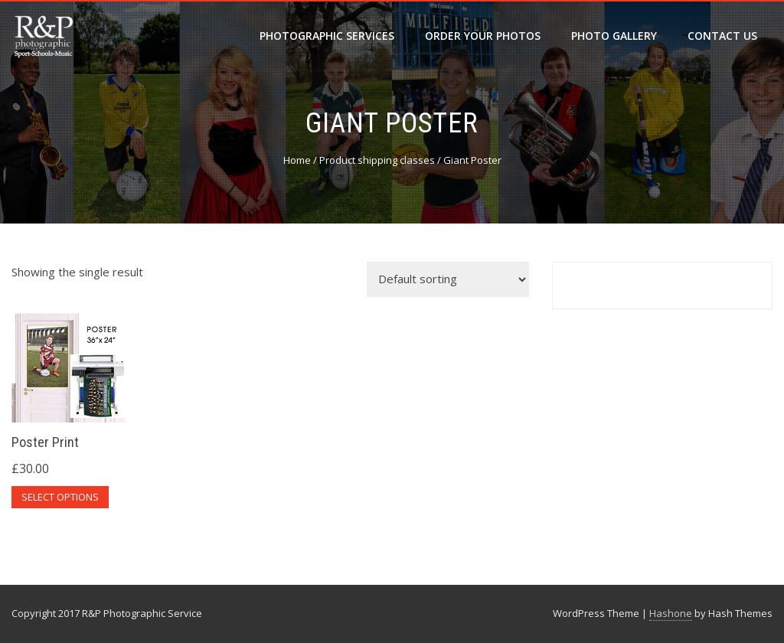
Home (297, 160)
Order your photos (483, 35)
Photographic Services (327, 35)
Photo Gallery (614, 35)
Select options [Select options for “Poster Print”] (60, 497)
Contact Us (722, 35)
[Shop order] (448, 279)
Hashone (670, 613)
